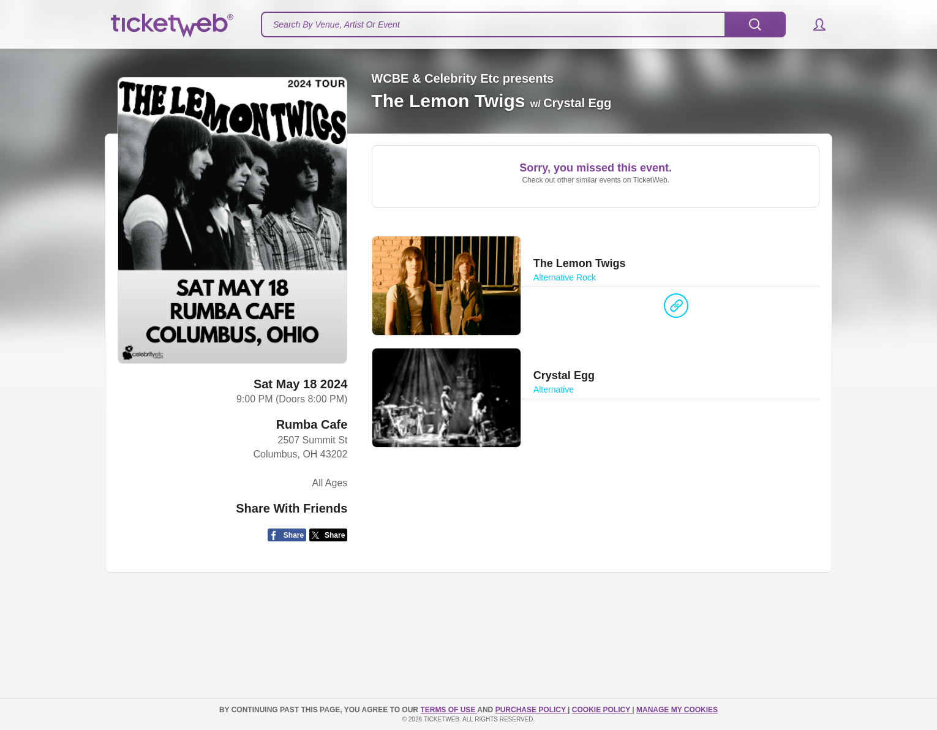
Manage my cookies (677, 710)
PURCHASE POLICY (531, 710)
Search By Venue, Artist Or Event (336, 24)
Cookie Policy (602, 710)
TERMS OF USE (448, 710)
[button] (814, 24)
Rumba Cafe (312, 424)
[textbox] (523, 24)
